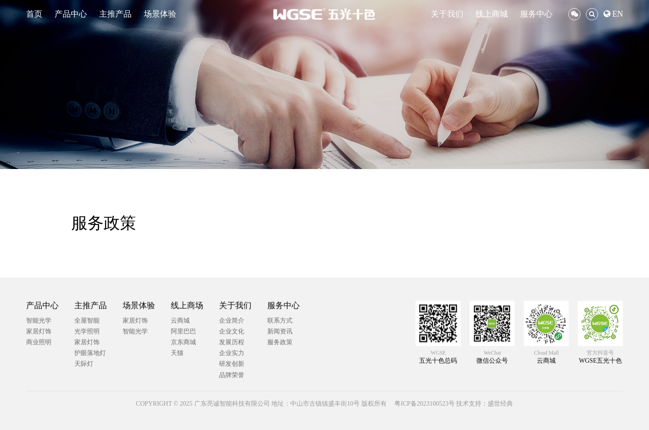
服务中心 (536, 13)
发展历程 (231, 385)
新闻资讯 (280, 374)
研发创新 (231, 407)
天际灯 (83, 407)
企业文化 (231, 374)
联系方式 (280, 364)
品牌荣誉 (231, 418)
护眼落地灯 (90, 396)
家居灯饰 (38, 374)
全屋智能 (87, 364)
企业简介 (231, 364)
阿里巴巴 (183, 374)
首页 (34, 13)
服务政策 (280, 385)
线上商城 (491, 13)
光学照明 (87, 374)
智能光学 (38, 364)
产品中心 (71, 13)
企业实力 (231, 396)
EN (613, 13)
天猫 (177, 396)
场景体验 (160, 13)
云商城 (180, 364)
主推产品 (115, 13)
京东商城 (183, 385)
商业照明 (38, 385)
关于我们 (447, 13)
